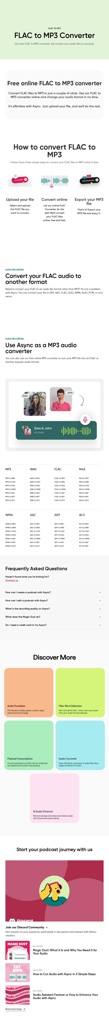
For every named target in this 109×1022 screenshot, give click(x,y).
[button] (54, 592)
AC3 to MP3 (83, 524)
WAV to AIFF (35, 497)
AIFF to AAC (59, 542)
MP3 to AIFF (10, 497)
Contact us (11, 580)
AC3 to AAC (84, 542)
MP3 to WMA (10, 489)
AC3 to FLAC (84, 531)
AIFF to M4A (59, 535)
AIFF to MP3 (59, 524)
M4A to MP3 (84, 478)
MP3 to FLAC (10, 482)
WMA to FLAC (10, 531)
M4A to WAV (84, 482)
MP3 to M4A (10, 486)
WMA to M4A (10, 535)
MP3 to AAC (10, 493)
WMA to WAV (10, 528)
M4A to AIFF (84, 497)
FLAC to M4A (59, 486)
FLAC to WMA (59, 489)
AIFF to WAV (59, 528)
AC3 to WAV (84, 528)
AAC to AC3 (34, 546)
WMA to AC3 (10, 546)
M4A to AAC (84, 493)
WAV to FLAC (35, 482)
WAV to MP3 (35, 478)
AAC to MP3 (34, 524)
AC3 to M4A (84, 535)
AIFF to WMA (59, 539)
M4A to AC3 (84, 500)
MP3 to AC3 (10, 500)
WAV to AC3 (35, 500)
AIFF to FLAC (59, 531)
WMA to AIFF (10, 542)
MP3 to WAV (10, 478)
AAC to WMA (35, 539)
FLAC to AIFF (59, 497)
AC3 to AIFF (83, 546)
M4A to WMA (84, 489)
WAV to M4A (35, 486)
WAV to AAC (35, 493)
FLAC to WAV (59, 482)
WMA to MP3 (10, 524)
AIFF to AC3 (59, 546)
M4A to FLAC (84, 486)
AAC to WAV (35, 528)
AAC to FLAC (35, 531)
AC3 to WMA (84, 539)
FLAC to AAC (59, 493)
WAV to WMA (35, 489)
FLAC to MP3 (59, 478)
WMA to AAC (10, 539)
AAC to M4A (35, 535)
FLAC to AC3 (59, 500)
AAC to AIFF (34, 542)
